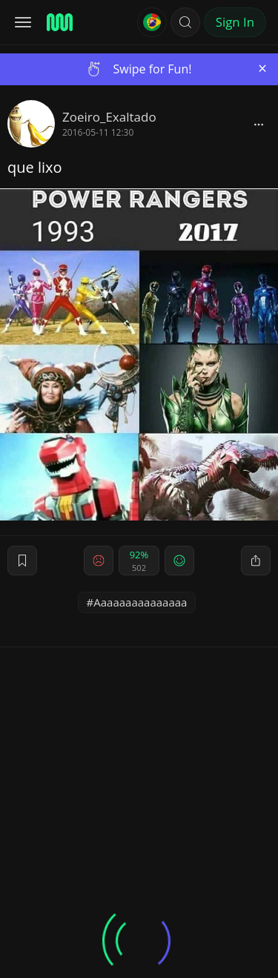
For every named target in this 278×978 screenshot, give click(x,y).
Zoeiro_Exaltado (109, 116)
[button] (185, 22)
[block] (259, 124)
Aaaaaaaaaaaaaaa (140, 602)
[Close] (262, 68)
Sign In (235, 21)
